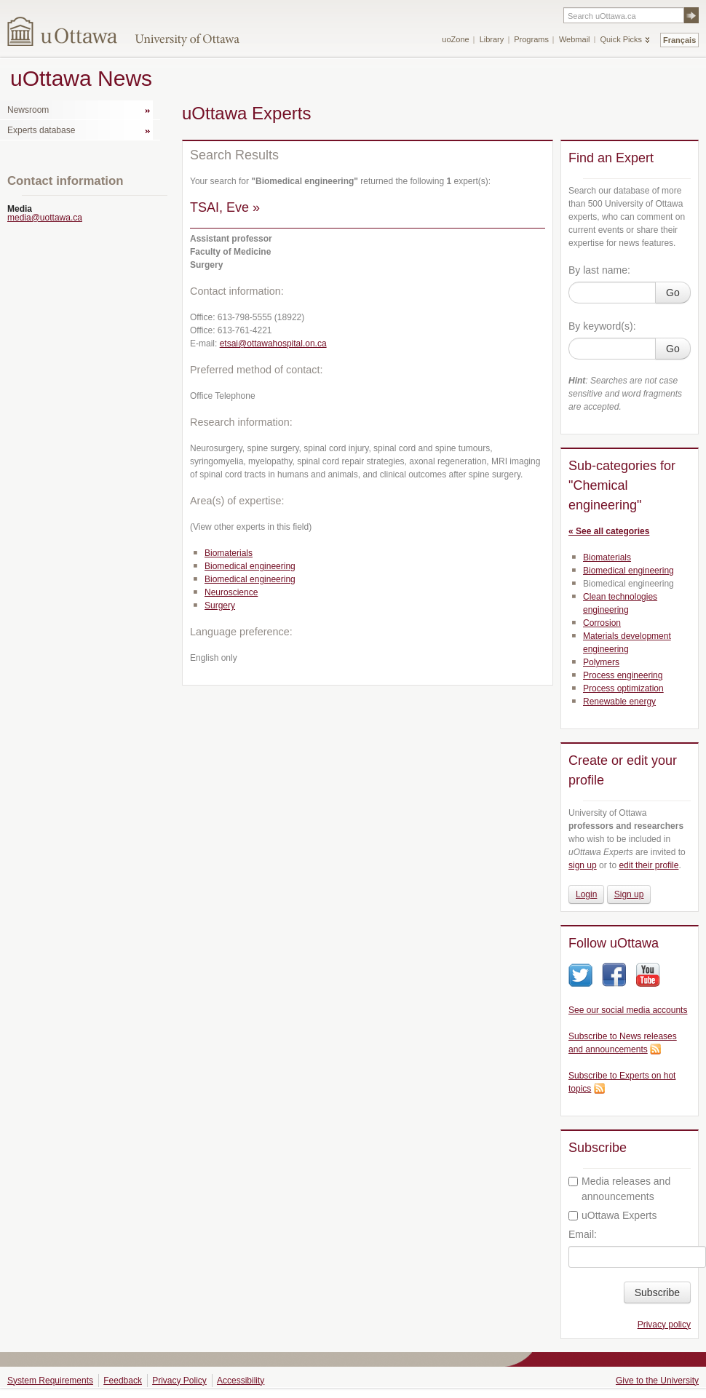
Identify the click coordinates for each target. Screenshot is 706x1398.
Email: (582, 1234)
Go (673, 292)
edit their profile (648, 865)
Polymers (601, 662)
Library (492, 39)
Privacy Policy (179, 1380)
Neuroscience (231, 592)
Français (679, 40)
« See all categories (608, 531)
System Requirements (50, 1380)
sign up (582, 865)
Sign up (629, 894)
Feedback (122, 1380)
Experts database (41, 130)
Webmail (574, 39)
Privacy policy (664, 1324)
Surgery (220, 605)
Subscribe (657, 1292)
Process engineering (622, 675)
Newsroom (28, 110)
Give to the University (657, 1380)
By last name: (599, 270)
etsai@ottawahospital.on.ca (273, 343)
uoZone (455, 39)
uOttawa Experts (612, 1215)
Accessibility (240, 1380)
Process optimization (623, 688)
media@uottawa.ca (44, 218)
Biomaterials (229, 553)
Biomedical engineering (250, 566)
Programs (531, 39)
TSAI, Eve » (225, 207)
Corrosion (602, 623)
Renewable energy (619, 701)
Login (586, 894)
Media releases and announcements (619, 1188)
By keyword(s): (602, 326)
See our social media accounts (627, 1010)
